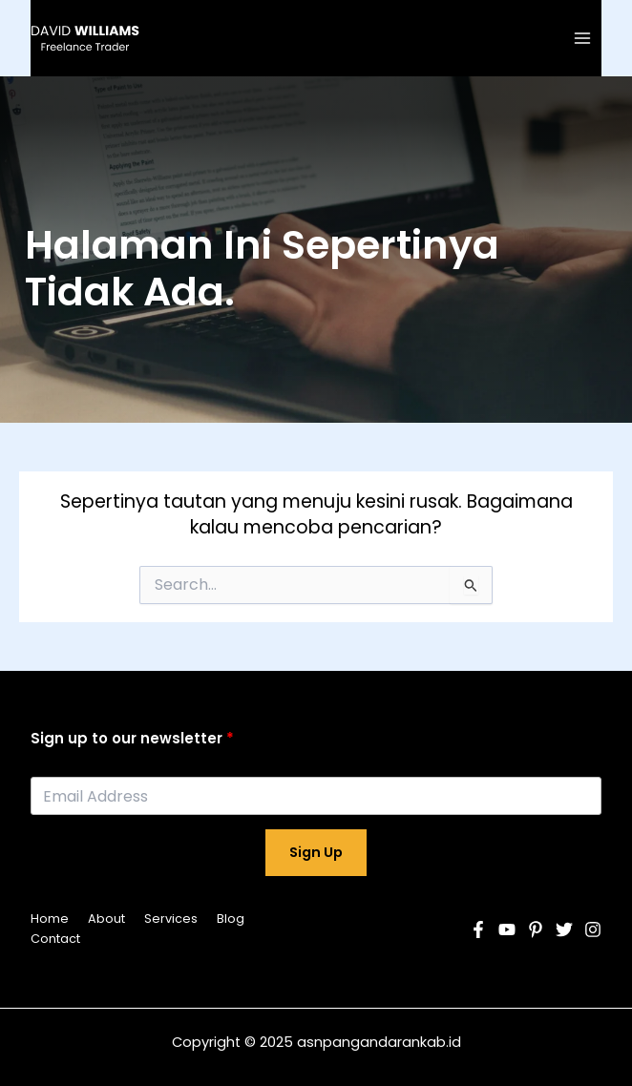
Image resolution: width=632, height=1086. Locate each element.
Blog (230, 918)
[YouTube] (507, 929)
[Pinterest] (535, 929)
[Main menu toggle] (582, 37)
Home (50, 918)
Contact (55, 938)
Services (171, 918)
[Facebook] (478, 929)
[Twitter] (564, 929)
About (106, 918)
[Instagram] (592, 929)
